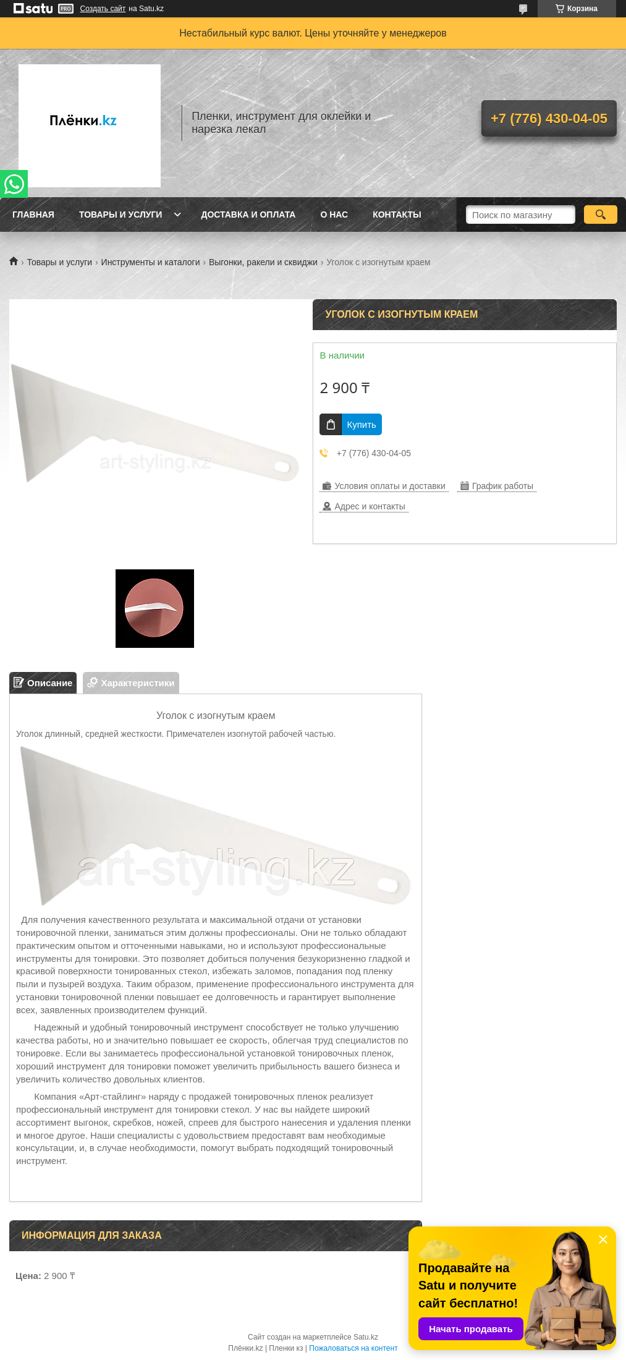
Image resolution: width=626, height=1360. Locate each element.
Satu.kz (365, 1337)
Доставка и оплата (248, 214)
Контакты (397, 214)
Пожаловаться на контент (353, 1348)
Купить (361, 424)
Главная (33, 214)
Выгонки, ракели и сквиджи (263, 262)
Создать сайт (103, 8)
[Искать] (601, 214)
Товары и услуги (121, 214)
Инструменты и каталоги (150, 262)
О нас (334, 214)
